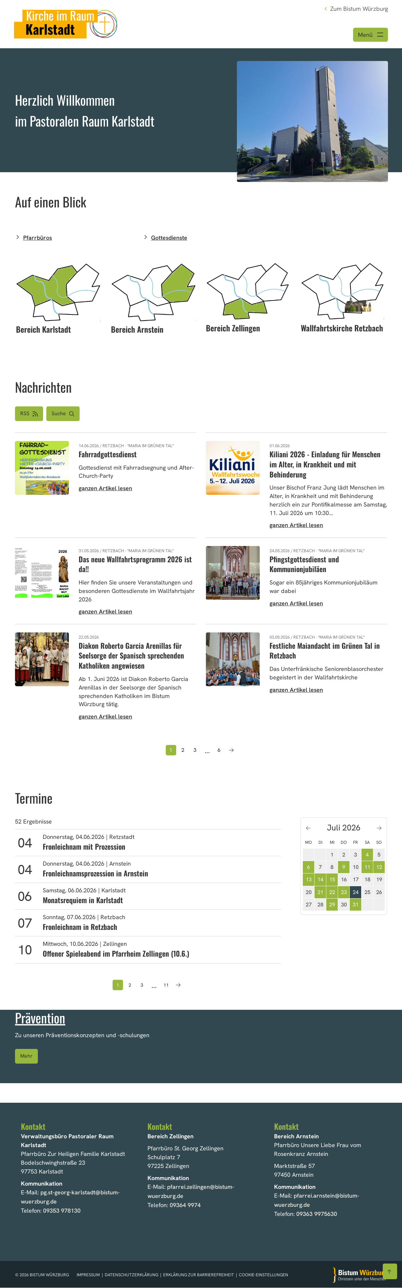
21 (320, 892)
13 (309, 880)
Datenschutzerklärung (132, 1275)
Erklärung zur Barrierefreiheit (198, 1275)
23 (344, 892)
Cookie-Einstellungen (263, 1275)
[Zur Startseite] (360, 1275)
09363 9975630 (316, 1214)
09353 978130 (62, 1211)
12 (379, 868)
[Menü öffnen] (370, 35)
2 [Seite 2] (182, 751)
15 (332, 880)
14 (320, 880)
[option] (201, 111)
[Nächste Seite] (231, 751)
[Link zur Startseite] (67, 23)
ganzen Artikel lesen (105, 489)
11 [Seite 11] (166, 986)
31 (356, 905)
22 (332, 892)
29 (332, 905)
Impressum (89, 1275)
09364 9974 (185, 1205)
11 (367, 868)
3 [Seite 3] (194, 751)
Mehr (26, 1057)
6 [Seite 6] (219, 751)
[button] (63, 414)
